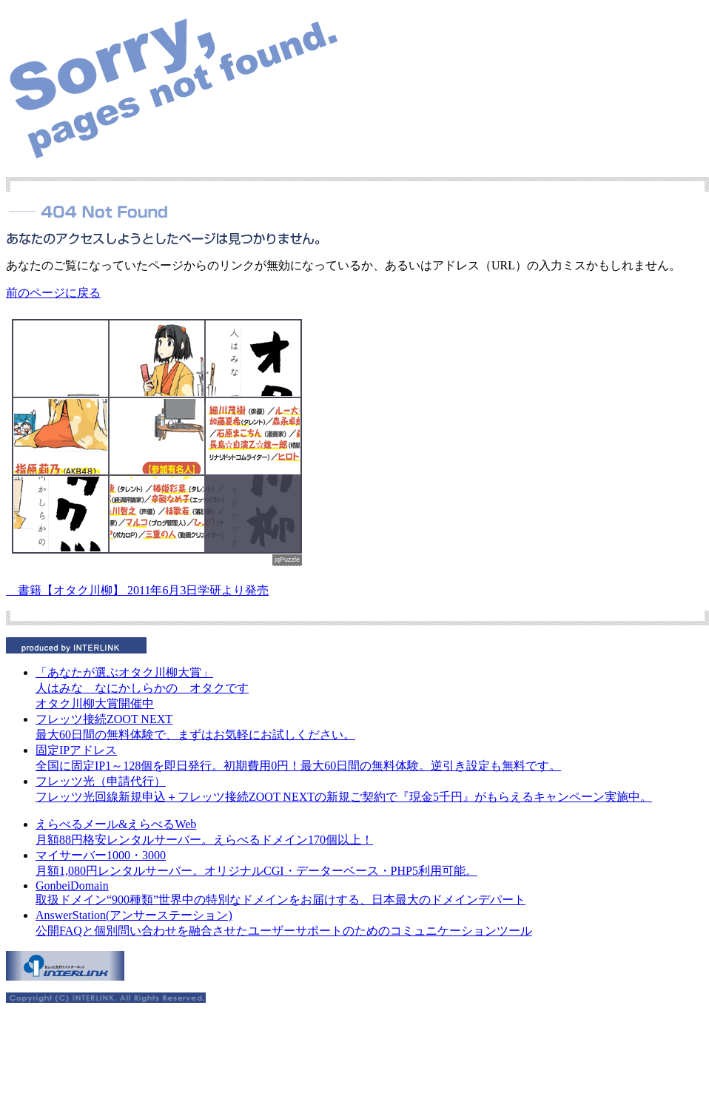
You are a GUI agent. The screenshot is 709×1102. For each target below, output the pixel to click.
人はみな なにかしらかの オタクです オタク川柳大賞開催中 (142, 688)
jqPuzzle (287, 559)
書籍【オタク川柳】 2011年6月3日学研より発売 (137, 590)
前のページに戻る (53, 292)
